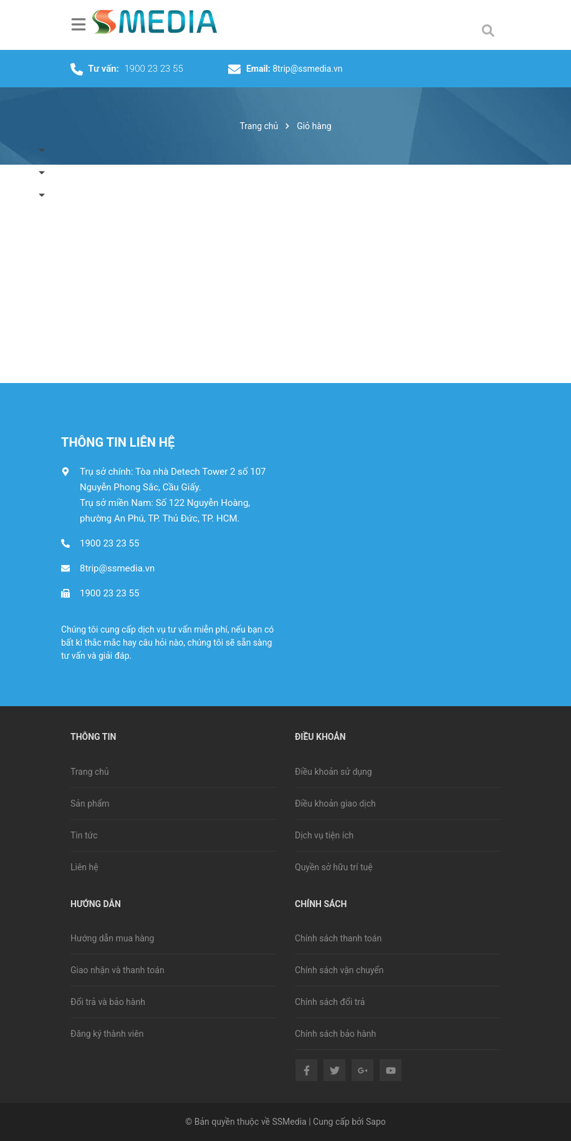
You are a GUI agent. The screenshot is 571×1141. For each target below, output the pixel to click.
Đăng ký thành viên (106, 1034)
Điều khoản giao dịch (335, 803)
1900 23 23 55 (154, 68)
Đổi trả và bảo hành (107, 1002)
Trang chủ (89, 772)
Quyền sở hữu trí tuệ (334, 867)
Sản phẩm (90, 803)
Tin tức (84, 835)
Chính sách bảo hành (335, 1034)
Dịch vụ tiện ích (324, 835)
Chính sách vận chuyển (339, 970)
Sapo (376, 1122)
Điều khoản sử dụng (333, 772)
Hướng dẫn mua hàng (112, 938)
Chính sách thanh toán (338, 938)
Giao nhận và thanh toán (117, 970)
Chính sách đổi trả (330, 1002)
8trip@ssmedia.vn (307, 69)
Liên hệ (84, 867)
